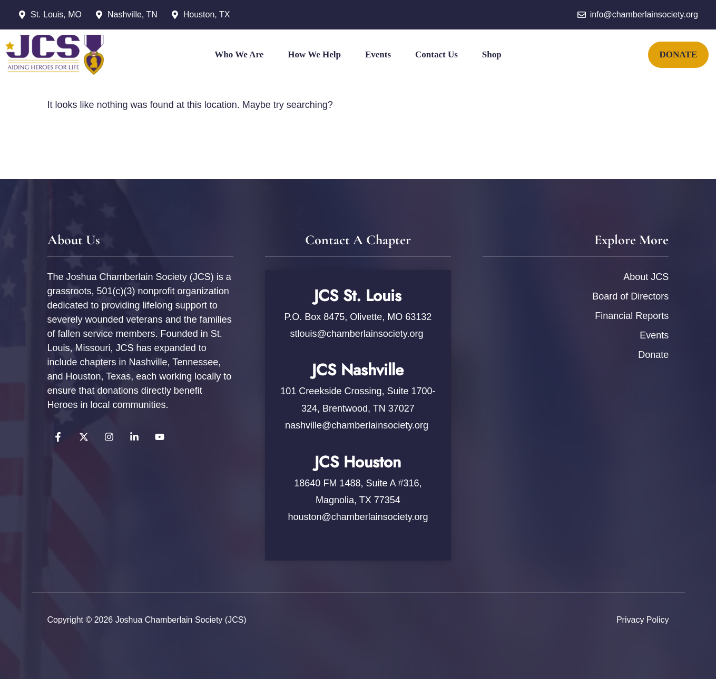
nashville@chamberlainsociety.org (356, 425)
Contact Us (436, 54)
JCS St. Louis (357, 295)
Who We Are (238, 54)
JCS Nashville (358, 369)
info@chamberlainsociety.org (644, 14)
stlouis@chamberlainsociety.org (358, 333)
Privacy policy (642, 619)
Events (378, 54)
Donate (653, 355)
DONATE (678, 54)
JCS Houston (358, 462)
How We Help (314, 54)
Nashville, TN (132, 14)
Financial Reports (632, 316)
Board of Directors (630, 296)
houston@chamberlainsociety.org (358, 517)
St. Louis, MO (56, 14)
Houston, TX (206, 14)
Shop (492, 54)
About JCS (646, 277)
